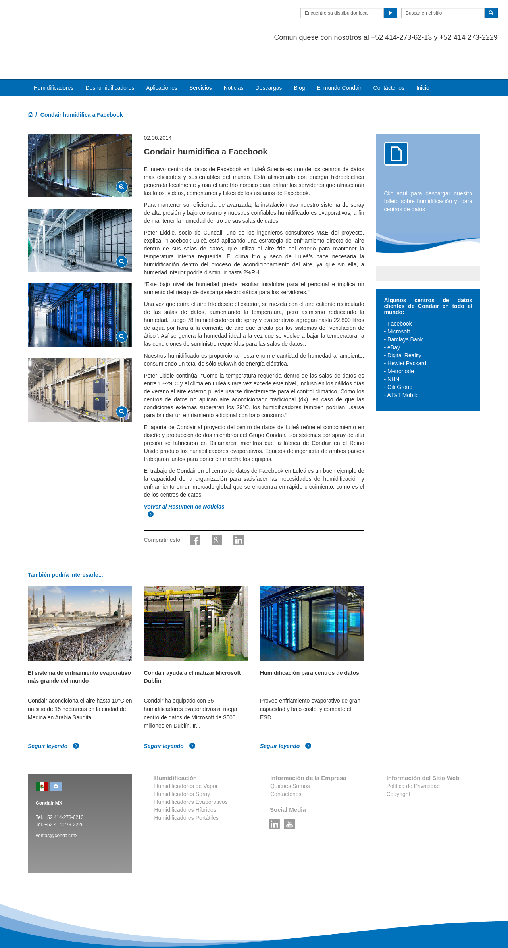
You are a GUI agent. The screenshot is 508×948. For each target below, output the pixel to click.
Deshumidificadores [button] (109, 56)
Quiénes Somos (290, 754)
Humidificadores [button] (53, 56)
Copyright (398, 762)
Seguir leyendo (53, 714)
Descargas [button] (269, 56)
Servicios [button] (200, 56)
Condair (73, 18)
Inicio (422, 56)
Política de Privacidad (413, 754)
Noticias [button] (234, 56)
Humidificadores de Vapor (186, 754)
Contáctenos (389, 56)
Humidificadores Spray (182, 762)
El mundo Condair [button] (339, 56)
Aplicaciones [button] (161, 56)
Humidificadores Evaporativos (191, 770)
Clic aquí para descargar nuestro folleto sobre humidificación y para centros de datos (428, 169)
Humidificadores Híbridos (185, 778)
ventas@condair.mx (57, 804)
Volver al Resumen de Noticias (185, 475)
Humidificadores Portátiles (186, 786)
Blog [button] (299, 56)
